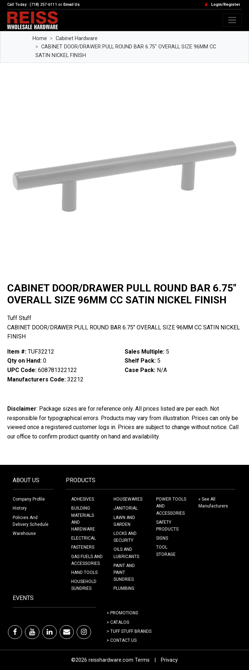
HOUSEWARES (127, 499)
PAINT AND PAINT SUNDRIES (124, 572)
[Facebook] (15, 632)
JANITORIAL (125, 508)
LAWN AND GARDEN (124, 521)
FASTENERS (82, 547)
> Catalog (118, 622)
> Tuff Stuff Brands (129, 631)
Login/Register (225, 4)
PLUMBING (123, 588)
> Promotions (122, 612)
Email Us (71, 4)
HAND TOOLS (84, 572)
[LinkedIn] (49, 632)
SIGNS (162, 538)
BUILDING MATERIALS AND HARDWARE (83, 519)
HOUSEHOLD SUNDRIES (83, 585)
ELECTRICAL (83, 538)
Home (40, 38)
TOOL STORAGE (166, 551)
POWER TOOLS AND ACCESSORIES (171, 506)
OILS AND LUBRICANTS (126, 553)
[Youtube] (32, 632)
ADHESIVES (82, 499)
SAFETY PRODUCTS (167, 526)
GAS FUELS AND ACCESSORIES (87, 560)
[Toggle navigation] (232, 20)
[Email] (67, 632)
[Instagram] (84, 632)
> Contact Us (122, 640)
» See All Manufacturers (213, 503)
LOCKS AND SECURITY (125, 537)
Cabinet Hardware (77, 38)
